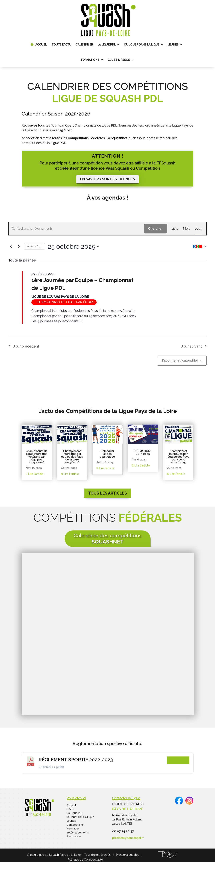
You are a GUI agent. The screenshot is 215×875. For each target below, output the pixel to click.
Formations (90, 59)
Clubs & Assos (119, 59)
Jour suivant (194, 346)
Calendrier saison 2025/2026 (107, 453)
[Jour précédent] (10, 246)
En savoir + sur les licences (107, 179)
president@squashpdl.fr (128, 838)
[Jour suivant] (18, 246)
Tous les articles (107, 493)
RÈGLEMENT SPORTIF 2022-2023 (76, 759)
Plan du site (74, 836)
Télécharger (178, 760)
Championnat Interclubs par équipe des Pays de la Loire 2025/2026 (72, 456)
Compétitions (75, 824)
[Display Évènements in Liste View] (174, 228)
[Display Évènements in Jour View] (198, 228)
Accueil (41, 44)
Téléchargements (78, 832)
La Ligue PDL (106, 44)
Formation (73, 828)
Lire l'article (34, 474)
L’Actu (70, 809)
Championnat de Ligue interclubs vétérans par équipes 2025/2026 (36, 456)
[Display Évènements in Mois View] (186, 228)
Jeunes (173, 44)
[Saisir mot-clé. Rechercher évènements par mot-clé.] (76, 228)
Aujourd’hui (34, 246)
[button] (199, 246)
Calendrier (84, 44)
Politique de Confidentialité (85, 859)
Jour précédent (23, 346)
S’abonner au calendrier (179, 360)
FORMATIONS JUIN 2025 (143, 452)
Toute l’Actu (61, 44)
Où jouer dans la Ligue (141, 44)
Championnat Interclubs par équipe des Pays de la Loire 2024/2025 (178, 456)
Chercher (155, 228)
